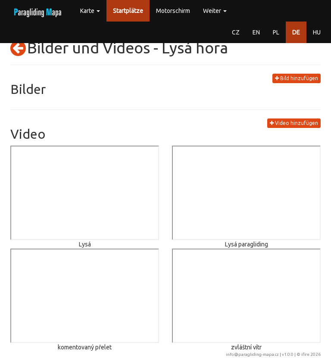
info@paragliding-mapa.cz (252, 354)
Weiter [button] (215, 10)
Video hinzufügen (294, 123)
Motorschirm (173, 10)
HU (317, 32)
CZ (236, 32)
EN (256, 32)
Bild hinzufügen (296, 78)
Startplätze (128, 10)
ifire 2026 (311, 354)
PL (276, 32)
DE (296, 32)
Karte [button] (90, 10)
